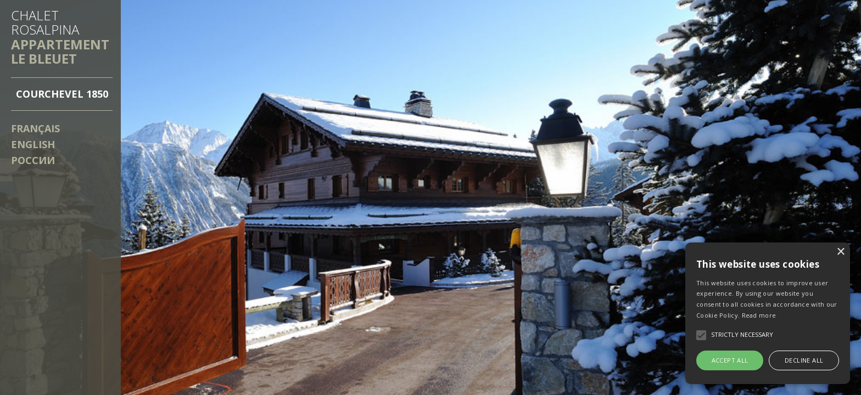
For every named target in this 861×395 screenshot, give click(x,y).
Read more (759, 315)
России (33, 160)
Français (35, 128)
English (33, 144)
